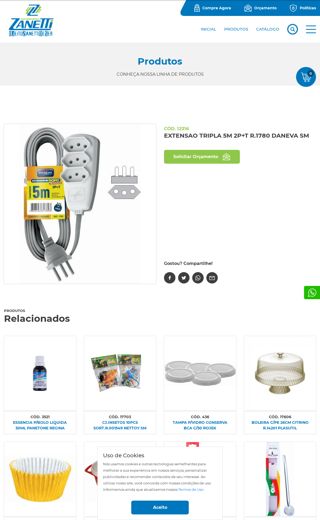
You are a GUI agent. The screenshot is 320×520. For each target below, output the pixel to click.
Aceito (160, 507)
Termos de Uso (190, 490)
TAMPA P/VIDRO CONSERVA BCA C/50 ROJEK (200, 425)
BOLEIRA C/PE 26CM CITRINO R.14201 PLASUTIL (280, 425)
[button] (311, 29)
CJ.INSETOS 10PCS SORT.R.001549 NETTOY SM (119, 425)
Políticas (308, 8)
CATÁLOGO (267, 29)
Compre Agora (216, 8)
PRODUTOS (236, 29)
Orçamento (265, 8)
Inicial (208, 29)
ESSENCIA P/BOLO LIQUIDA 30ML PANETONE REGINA (40, 425)
